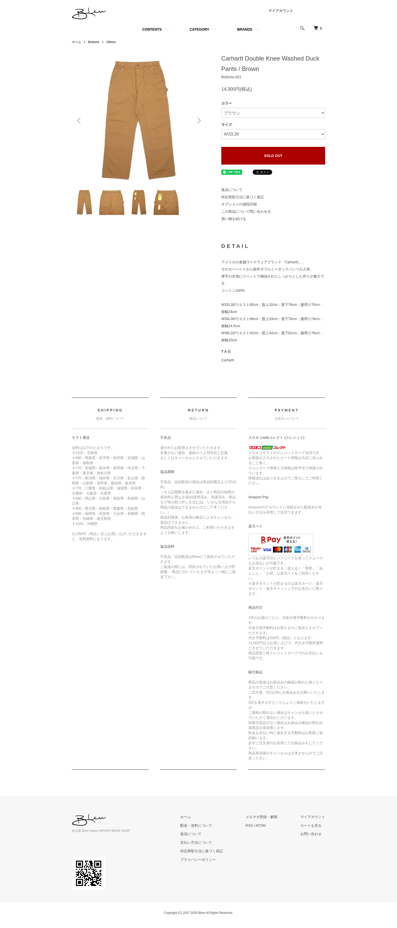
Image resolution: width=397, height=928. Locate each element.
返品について (232, 190)
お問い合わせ (311, 834)
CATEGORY (199, 29)
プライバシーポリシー (198, 860)
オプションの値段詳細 (239, 204)
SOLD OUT (273, 156)
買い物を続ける (233, 219)
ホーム (76, 42)
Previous (79, 120)
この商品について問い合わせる (246, 211)
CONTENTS (152, 29)
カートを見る (311, 825)
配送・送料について (196, 825)
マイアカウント (280, 11)
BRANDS (244, 29)
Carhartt (227, 360)
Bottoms (93, 42)
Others (111, 42)
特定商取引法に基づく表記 (242, 197)
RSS (249, 825)
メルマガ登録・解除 (261, 817)
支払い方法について (196, 842)
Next (198, 120)
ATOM (261, 825)
